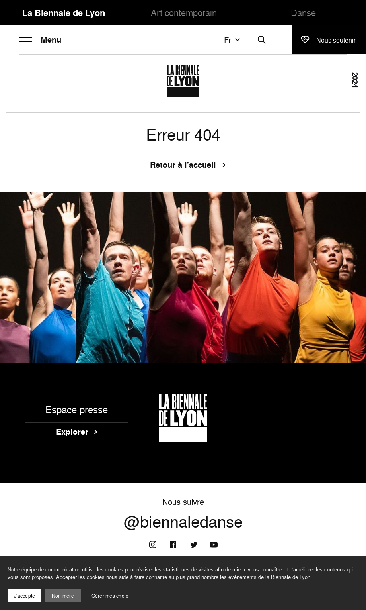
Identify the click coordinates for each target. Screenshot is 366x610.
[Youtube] (213, 544)
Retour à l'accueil (183, 165)
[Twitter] (193, 544)
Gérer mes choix (110, 595)
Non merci (63, 595)
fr (233, 39)
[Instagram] (152, 544)
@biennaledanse (183, 521)
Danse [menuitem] (303, 12)
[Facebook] (173, 544)
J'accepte (24, 595)
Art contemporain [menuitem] (184, 12)
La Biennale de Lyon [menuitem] (63, 12)
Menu (40, 40)
